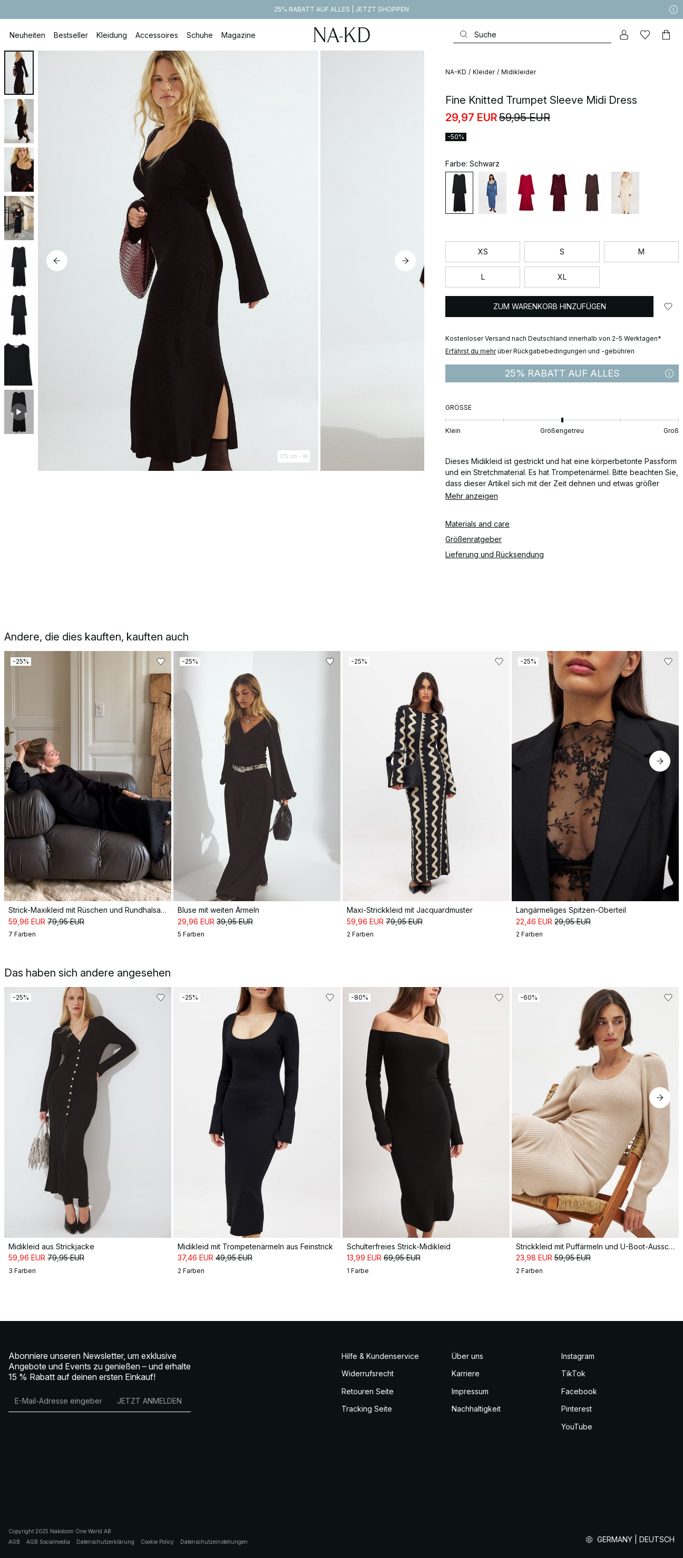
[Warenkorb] (666, 34)
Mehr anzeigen (471, 495)
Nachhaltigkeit (476, 1408)
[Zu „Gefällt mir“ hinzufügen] (668, 306)
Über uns (467, 1356)
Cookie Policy (157, 1542)
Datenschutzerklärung (105, 1542)
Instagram (577, 1356)
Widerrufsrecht (367, 1373)
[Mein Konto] (624, 34)
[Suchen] (532, 34)
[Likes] (645, 34)
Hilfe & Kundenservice (380, 1356)
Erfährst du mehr (470, 351)
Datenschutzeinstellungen (214, 1542)
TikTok (573, 1373)
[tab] (19, 73)
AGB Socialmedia (48, 1542)
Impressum (470, 1391)
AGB (14, 1542)
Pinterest (576, 1408)
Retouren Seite (367, 1391)
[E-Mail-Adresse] (58, 1401)
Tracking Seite (366, 1408)
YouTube (576, 1426)
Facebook (579, 1391)
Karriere (466, 1373)
